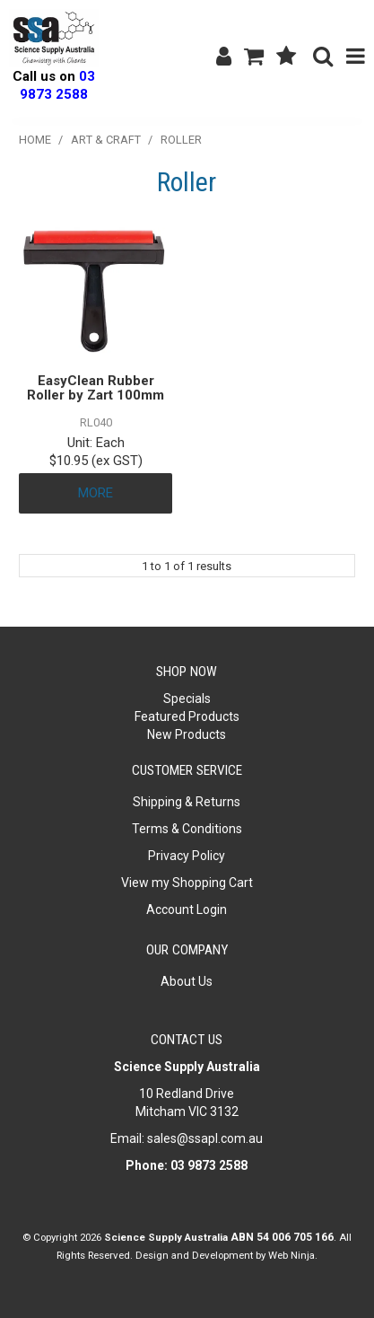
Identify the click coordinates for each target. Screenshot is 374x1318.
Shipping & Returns (186, 802)
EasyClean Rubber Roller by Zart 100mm (95, 388)
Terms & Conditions (187, 829)
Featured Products (187, 716)
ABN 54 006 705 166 (282, 1237)
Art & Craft (106, 139)
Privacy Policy (186, 855)
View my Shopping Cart (187, 882)
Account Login (186, 909)
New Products (186, 734)
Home (35, 139)
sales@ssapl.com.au (205, 1138)
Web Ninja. (292, 1255)
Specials (187, 698)
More (95, 493)
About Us (187, 981)
